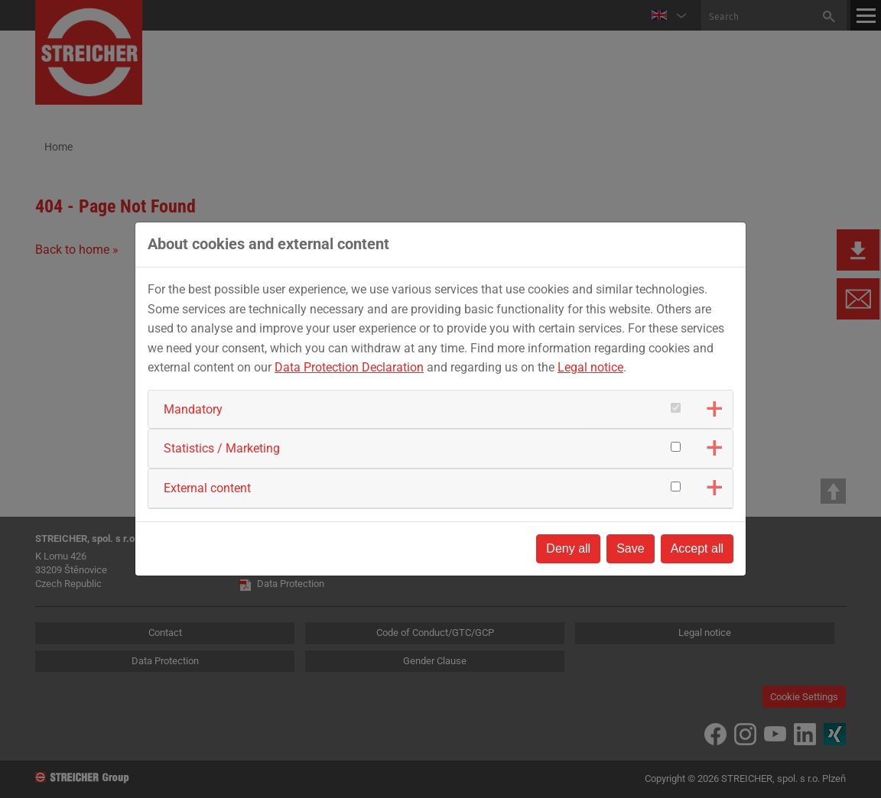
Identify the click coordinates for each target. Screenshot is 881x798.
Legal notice (590, 367)
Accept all (697, 548)
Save (630, 548)
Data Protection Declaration (349, 367)
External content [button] (207, 488)
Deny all (568, 548)
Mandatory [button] (193, 409)
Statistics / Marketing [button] (222, 448)
